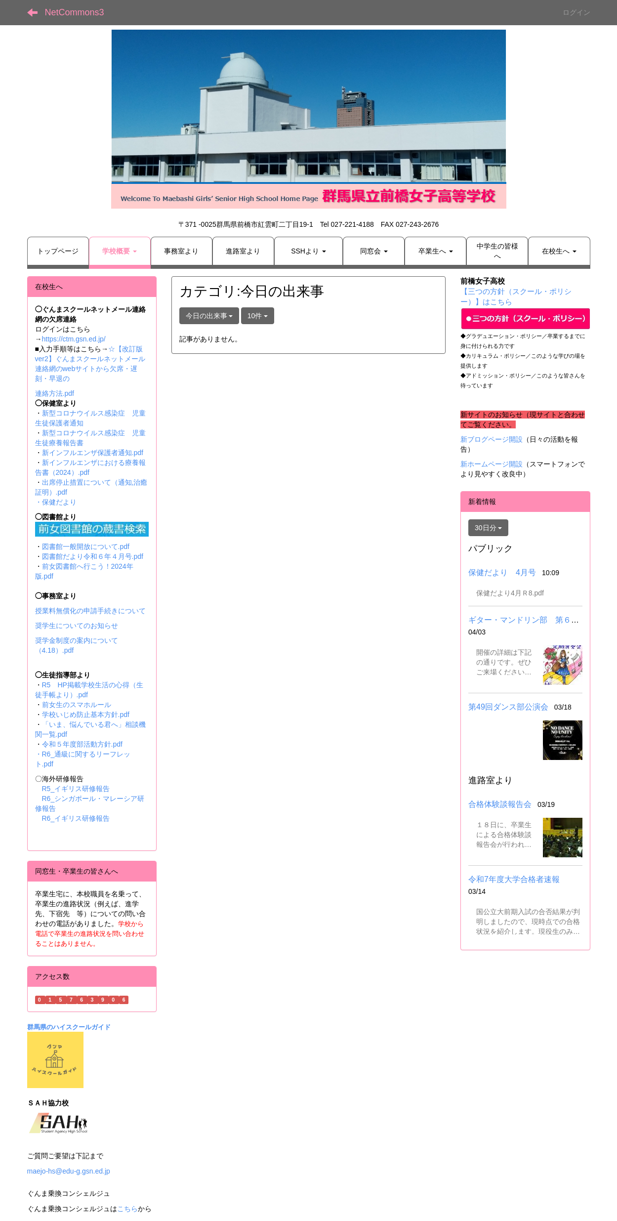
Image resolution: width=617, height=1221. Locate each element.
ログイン (576, 12)
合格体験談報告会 (500, 804)
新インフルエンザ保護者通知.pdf (92, 453)
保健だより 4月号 (502, 572)
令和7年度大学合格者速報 (514, 879)
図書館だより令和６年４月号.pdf (92, 556)
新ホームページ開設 (491, 464)
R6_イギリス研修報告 (76, 818)
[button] (119, 251)
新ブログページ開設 (491, 439)
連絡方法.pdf (54, 393)
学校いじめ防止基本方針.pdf (85, 714)
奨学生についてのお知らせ (76, 626)
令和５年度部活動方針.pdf (82, 744)
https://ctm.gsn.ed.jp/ (74, 339)
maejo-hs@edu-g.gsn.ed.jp (68, 1171)
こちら (127, 1209)
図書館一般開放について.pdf (85, 546)
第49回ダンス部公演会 (508, 707)
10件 (257, 316)
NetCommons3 (74, 12)
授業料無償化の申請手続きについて (90, 611)
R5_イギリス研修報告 (79, 789)
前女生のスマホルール (76, 705)
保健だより (59, 502)
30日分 (488, 528)
